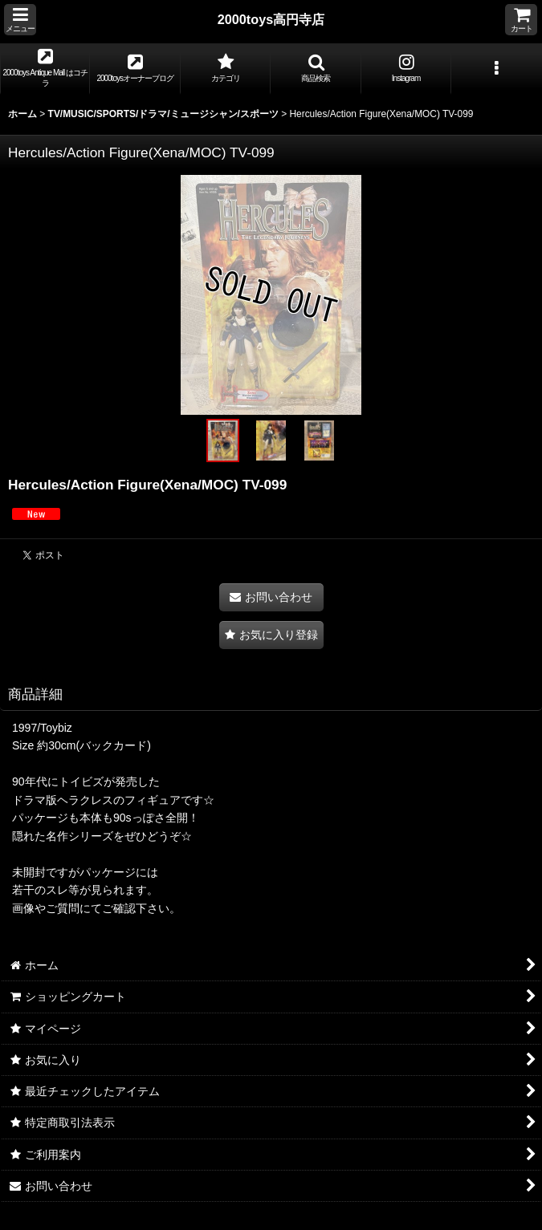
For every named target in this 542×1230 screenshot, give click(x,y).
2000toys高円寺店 (271, 19)
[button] (20, 19)
